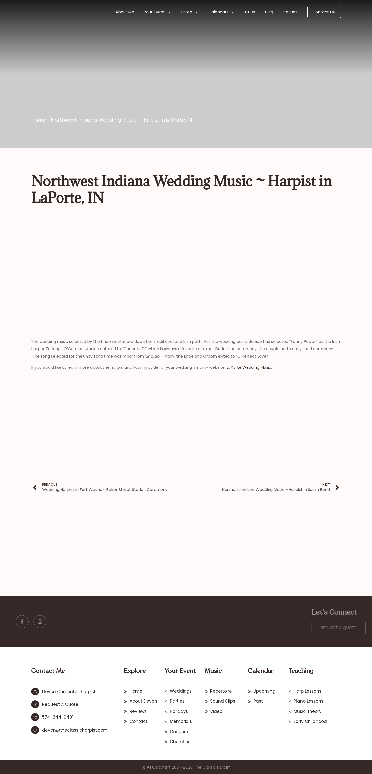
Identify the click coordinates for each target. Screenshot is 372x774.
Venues (290, 12)
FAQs (250, 12)
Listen (190, 12)
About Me (124, 12)
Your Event (157, 12)
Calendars (221, 12)
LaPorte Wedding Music (248, 367)
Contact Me (324, 12)
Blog (269, 12)
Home (38, 119)
